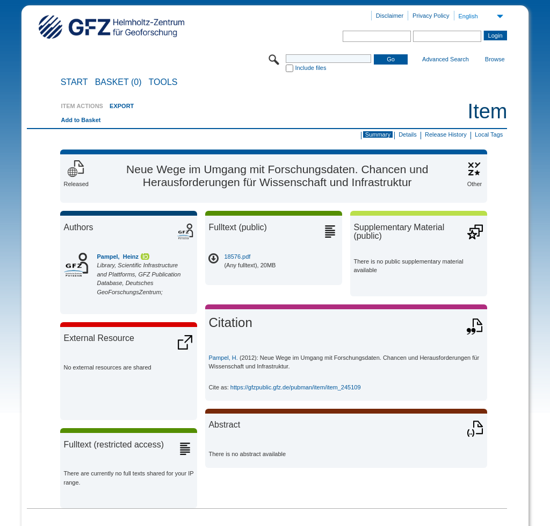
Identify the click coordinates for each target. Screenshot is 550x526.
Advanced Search (445, 59)
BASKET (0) (118, 82)
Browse (495, 59)
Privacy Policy (430, 15)
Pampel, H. (222, 357)
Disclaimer (389, 15)
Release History (446, 134)
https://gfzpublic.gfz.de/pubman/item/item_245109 (295, 387)
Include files (310, 68)
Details (408, 134)
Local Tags (489, 134)
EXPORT (122, 106)
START (74, 82)
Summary (377, 134)
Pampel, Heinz (118, 256)
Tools (163, 82)
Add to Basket (80, 120)
